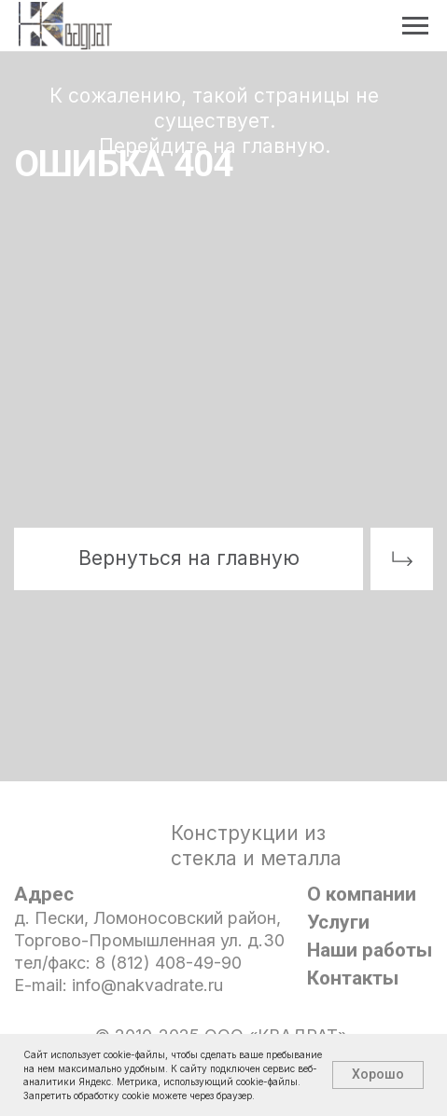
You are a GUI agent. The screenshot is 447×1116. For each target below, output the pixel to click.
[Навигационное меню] (415, 26)
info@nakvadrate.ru (147, 985)
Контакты (352, 978)
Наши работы (369, 950)
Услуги (338, 922)
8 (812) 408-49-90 (168, 962)
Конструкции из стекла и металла (256, 845)
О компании (361, 894)
